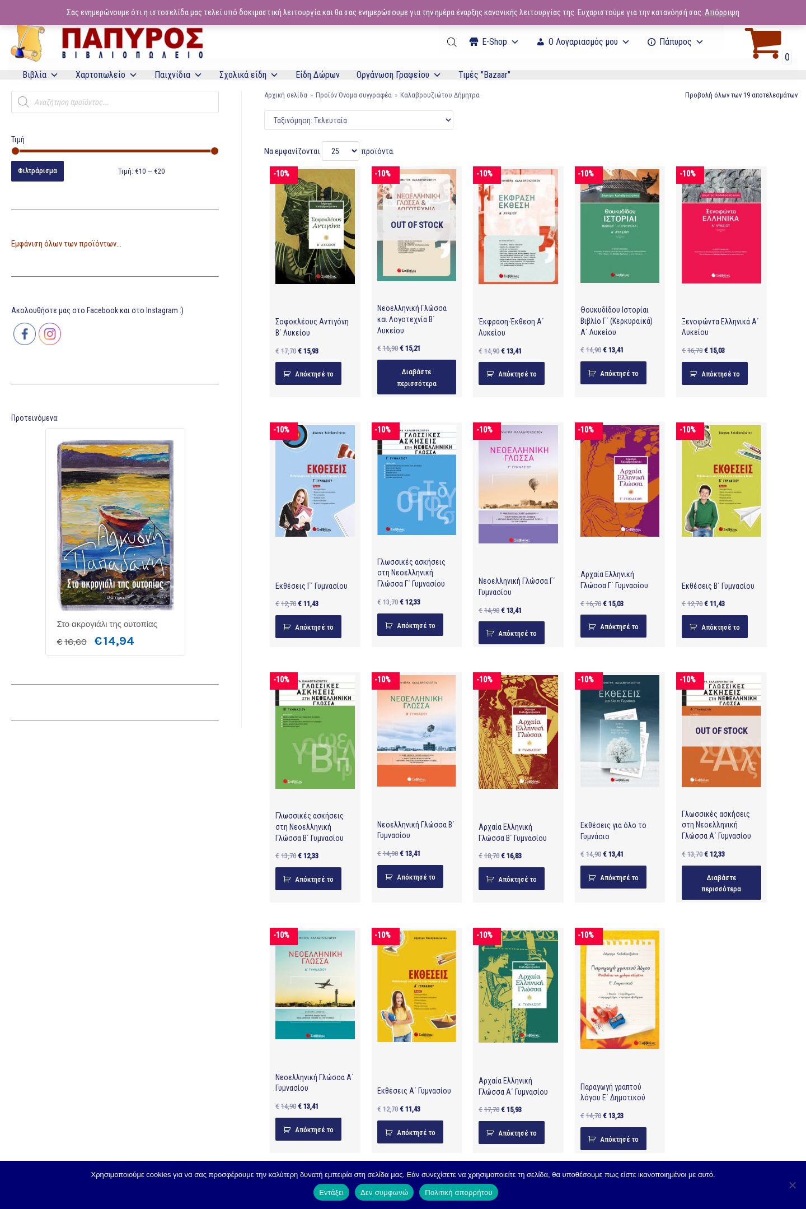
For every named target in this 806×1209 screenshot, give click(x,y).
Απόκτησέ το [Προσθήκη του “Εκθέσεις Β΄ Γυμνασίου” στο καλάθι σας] (720, 627)
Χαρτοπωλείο (107, 74)
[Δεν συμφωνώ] (792, 1185)
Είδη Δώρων (318, 74)
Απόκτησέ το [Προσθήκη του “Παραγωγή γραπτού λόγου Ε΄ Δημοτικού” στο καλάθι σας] (619, 1139)
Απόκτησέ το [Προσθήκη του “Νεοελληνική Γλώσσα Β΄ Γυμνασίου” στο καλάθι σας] (416, 877)
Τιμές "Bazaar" (484, 74)
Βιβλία (40, 74)
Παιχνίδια (178, 74)
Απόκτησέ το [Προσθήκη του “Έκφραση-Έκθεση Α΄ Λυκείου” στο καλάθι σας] (517, 374)
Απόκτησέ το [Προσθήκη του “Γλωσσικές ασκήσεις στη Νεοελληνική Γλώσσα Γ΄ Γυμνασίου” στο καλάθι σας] (416, 625)
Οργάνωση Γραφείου (399, 74)
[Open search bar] (452, 42)
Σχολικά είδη (249, 74)
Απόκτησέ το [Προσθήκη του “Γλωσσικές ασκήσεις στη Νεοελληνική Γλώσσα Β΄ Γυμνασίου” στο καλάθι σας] (314, 879)
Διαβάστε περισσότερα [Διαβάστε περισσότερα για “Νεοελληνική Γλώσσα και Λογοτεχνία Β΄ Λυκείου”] (417, 378)
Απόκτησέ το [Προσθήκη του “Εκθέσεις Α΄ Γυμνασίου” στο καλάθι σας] (416, 1132)
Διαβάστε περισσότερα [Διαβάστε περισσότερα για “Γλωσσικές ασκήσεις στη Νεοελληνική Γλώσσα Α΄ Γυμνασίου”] (721, 883)
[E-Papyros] (106, 42)
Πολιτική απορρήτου (458, 1192)
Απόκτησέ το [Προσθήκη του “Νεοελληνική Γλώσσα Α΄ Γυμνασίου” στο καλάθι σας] (314, 1130)
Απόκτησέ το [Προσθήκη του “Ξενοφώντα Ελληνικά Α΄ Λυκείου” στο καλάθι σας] (720, 374)
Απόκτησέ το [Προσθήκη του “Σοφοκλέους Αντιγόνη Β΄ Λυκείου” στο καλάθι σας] (314, 374)
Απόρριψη (722, 12)
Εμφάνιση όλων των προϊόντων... (66, 244)
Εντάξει (331, 1192)
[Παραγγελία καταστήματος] (358, 120)
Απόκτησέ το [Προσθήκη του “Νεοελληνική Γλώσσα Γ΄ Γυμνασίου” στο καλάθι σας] (517, 633)
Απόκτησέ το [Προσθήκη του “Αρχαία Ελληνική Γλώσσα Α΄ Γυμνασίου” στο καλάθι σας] (517, 1133)
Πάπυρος (681, 41)
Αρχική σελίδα (285, 95)
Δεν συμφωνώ (384, 1192)
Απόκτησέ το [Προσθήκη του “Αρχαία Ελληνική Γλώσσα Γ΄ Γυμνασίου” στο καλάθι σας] (619, 626)
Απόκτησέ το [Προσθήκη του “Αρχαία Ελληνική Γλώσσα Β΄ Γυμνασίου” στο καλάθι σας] (517, 879)
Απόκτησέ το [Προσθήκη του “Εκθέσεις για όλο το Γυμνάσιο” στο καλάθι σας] (619, 877)
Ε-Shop (500, 41)
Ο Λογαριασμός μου (589, 41)
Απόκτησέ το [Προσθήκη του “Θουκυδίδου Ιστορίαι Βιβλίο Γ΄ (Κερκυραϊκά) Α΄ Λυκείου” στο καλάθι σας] (619, 373)
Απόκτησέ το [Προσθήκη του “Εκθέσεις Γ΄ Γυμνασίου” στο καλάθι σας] (314, 627)
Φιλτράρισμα (37, 170)
